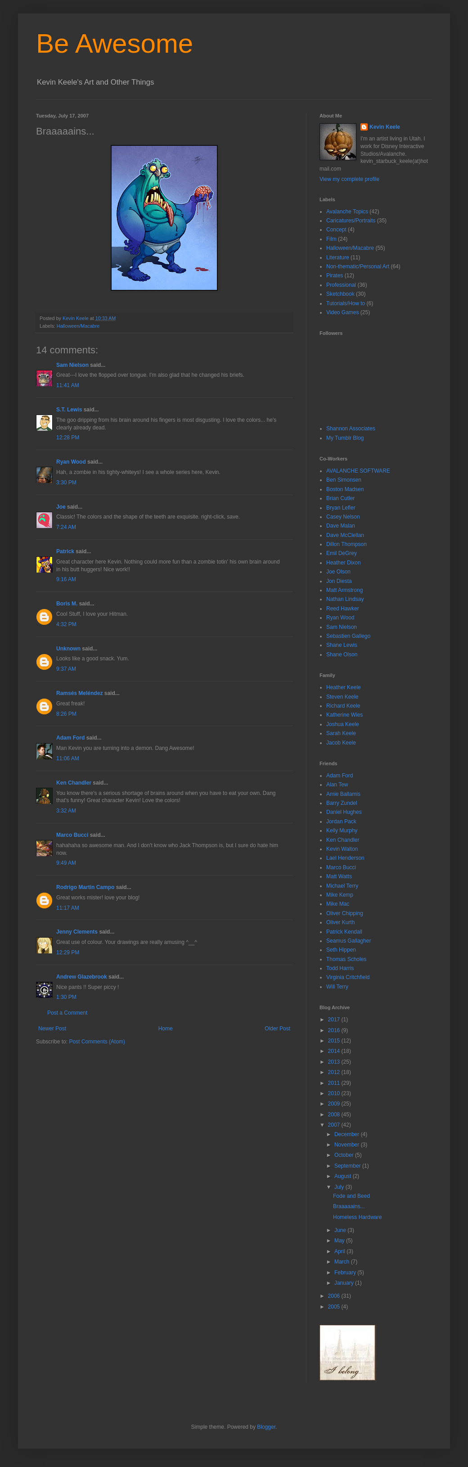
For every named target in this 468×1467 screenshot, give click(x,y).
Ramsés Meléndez (79, 693)
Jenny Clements (77, 932)
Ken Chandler (73, 783)
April (340, 1251)
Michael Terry (342, 886)
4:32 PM (66, 624)
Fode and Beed (351, 1196)
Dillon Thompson (346, 544)
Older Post (277, 1028)
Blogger (266, 1427)
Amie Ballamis (343, 794)
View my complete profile (349, 179)
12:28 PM (67, 437)
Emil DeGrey (341, 553)
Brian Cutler (340, 498)
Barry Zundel (341, 803)
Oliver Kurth (340, 922)
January (344, 1283)
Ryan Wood (71, 462)
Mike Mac (337, 904)
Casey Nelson (343, 517)
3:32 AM (66, 811)
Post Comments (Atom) (97, 1041)
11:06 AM (67, 758)
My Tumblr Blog (345, 438)
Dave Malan (340, 526)
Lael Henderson (345, 858)
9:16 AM (66, 579)
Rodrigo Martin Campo (85, 887)
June (340, 1230)
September (348, 1166)
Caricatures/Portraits (350, 220)
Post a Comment (67, 1013)
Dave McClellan (345, 535)
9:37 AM (66, 669)
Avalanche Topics (347, 211)
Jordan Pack (341, 821)
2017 (335, 1019)
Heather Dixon (343, 563)
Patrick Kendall (344, 932)
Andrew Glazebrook (81, 977)
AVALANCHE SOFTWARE (358, 471)
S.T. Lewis (69, 409)
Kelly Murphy (341, 830)
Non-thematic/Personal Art (357, 266)
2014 (335, 1051)
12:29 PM (67, 952)
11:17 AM (67, 908)
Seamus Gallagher (348, 941)
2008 (335, 1114)
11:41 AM (67, 385)
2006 (335, 1296)
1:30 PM (66, 997)
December (347, 1134)
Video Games (342, 312)
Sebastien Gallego (348, 636)
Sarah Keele (341, 733)
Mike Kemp (339, 895)
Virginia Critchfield (348, 977)
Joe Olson (338, 572)
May (340, 1240)
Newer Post (52, 1028)
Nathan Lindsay (345, 599)
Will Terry (337, 987)
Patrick (65, 551)
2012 (335, 1072)
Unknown (68, 648)
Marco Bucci (72, 835)
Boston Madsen (345, 489)
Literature (337, 257)
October (344, 1155)
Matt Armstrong (344, 590)
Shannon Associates (350, 428)
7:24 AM (66, 527)
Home (165, 1028)
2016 (335, 1030)
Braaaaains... (349, 1206)
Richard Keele (343, 706)
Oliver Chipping (344, 913)
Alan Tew (337, 784)
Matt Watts (339, 876)
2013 (335, 1062)
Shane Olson (341, 654)
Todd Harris (340, 968)
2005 (335, 1307)
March (342, 1262)
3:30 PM (66, 482)
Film (331, 239)
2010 (335, 1093)
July (340, 1187)
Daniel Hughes (344, 812)
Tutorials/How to (345, 303)
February (345, 1272)
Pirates (334, 275)
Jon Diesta (339, 581)
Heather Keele (343, 687)
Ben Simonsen (343, 480)
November (347, 1145)
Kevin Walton (342, 849)
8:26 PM (66, 714)
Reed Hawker (342, 608)
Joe (61, 507)
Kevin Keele (384, 127)
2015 (335, 1041)
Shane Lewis (341, 645)
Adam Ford (70, 738)
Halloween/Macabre (78, 326)
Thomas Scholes (346, 959)
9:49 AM (66, 863)
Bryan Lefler (341, 508)
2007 (335, 1125)
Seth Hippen (341, 950)
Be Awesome (114, 43)
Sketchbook (340, 294)
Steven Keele (342, 697)
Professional (341, 285)
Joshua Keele (342, 724)
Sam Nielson (72, 365)
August (343, 1176)
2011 (335, 1083)
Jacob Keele (341, 743)
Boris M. (66, 603)
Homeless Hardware (357, 1217)
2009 (335, 1104)
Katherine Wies (344, 715)
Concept (336, 229)
